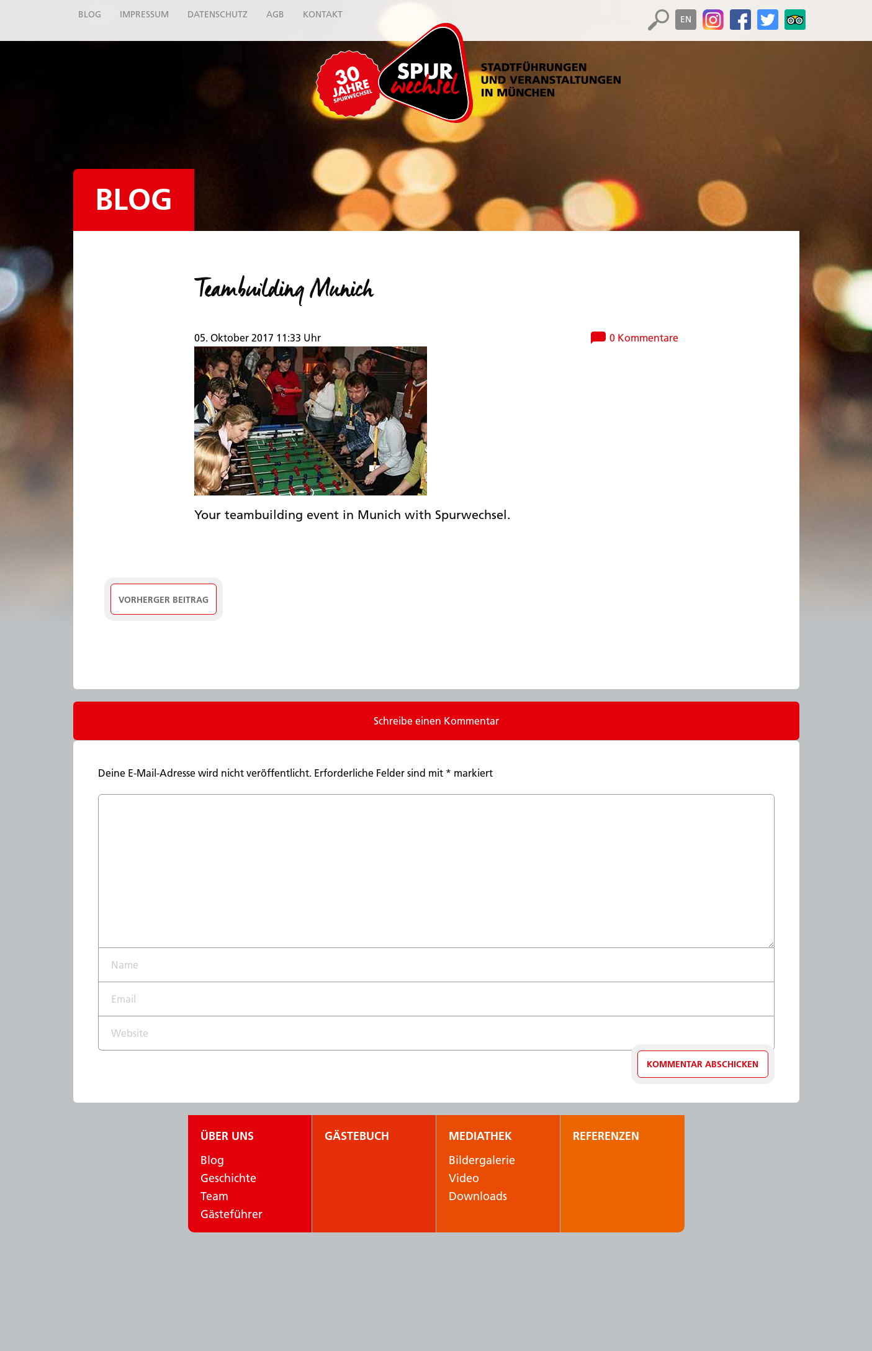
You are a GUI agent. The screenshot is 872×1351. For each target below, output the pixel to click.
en (685, 19)
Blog (134, 199)
